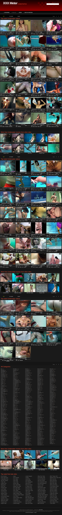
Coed (14, 378)
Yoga (51, 442)
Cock (14, 376)
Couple (14, 386)
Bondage (3, 420)
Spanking (52, 380)
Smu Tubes (15, 490)
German (27, 382)
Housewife (27, 404)
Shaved (3, 64)
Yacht (51, 440)
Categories (6, 12)
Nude (38, 386)
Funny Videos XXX (54, 499)
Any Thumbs (16, 477)
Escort (14, 420)
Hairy (26, 395)
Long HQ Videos (41, 493)
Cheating (3, 443)
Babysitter (3, 389)
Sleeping (52, 374)
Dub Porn (3, 486)
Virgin (51, 427)
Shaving (39, 443)
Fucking (24, 251)
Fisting (14, 440)
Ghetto (26, 383)
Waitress (52, 430)
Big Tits (8, 64)
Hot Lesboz (15, 499)
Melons (39, 371)
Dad (14, 397)
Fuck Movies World (54, 486)
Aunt (2, 387)
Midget (39, 373)
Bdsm (49, 33)
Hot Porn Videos (53, 497)
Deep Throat (11, 360)
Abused (2, 370)
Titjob (51, 409)
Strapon (51, 388)
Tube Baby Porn (4, 479)
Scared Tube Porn (30, 499)
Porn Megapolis (29, 481)
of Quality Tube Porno (22, 3)
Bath (56, 220)
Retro (38, 430)
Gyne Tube (15, 481)
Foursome (27, 373)
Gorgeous (27, 389)
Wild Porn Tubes (4, 499)
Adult (14, 476)
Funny (26, 376)
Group (26, 392)
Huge (38, 95)
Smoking (52, 375)
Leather (27, 433)
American (42, 205)
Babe (3, 33)
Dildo (34, 64)
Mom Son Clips (53, 483)
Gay (26, 380)
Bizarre (2, 410)
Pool (35, 174)
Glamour (27, 386)
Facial (14, 426)
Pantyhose (39, 403)
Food (26, 369)
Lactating (27, 427)
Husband (27, 408)
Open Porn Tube (29, 490)
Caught (2, 439)
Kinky (26, 422)
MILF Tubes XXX (54, 476)
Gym (26, 393)
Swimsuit (52, 396)
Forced (27, 371)
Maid (26, 442)
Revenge (39, 431)
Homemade (6, 126)
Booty (2, 422)
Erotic (14, 418)
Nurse (38, 387)
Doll (14, 410)
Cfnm (2, 442)
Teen (54, 33)
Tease (51, 403)
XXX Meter (10, 3)
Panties (39, 401)
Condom (15, 383)
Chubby (15, 369)
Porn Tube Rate (16, 484)
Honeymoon (28, 403)
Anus (2, 380)
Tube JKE (28, 491)
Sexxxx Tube (40, 484)
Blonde (5, 33)
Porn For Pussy (29, 484)
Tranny (51, 413)
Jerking (34, 329)
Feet (14, 431)
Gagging (27, 378)
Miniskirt (39, 375)
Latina (37, 205)
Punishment (40, 425)
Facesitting (15, 425)
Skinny (51, 371)
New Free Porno (53, 491)
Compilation (16, 382)
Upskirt (51, 423)
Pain (38, 400)
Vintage (51, 426)
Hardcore (55, 174)
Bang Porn (3, 484)
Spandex (52, 379)
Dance (11, 205)
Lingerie (27, 438)
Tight (51, 408)
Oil (38, 391)
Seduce (39, 440)
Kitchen (27, 425)
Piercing (39, 409)
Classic (14, 370)
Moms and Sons (53, 484)
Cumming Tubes (17, 491)
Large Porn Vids (41, 489)
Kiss (26, 423)
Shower (24, 49)
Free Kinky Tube (41, 477)
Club (14, 375)
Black (39, 220)
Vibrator (51, 425)
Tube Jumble (4, 494)
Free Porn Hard (53, 500)
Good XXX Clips (53, 487)
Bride (2, 425)
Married (27, 443)
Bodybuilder (3, 418)
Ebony (14, 416)
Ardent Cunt (3, 483)
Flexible (15, 444)
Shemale (39, 444)
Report (2, 30)
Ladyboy (27, 429)
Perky (38, 406)
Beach (39, 49)
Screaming (39, 438)
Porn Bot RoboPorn (42, 483)
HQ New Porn (29, 496)
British (2, 426)
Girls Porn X (28, 483)
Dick (14, 404)
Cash (2, 437)
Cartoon (2, 435)
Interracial (27, 413)
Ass (1, 384)
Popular (14, 12)
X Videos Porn (29, 486)
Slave (51, 373)
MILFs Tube (40, 500)
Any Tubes (15, 479)
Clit (14, 371)
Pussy (38, 426)
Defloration (15, 403)
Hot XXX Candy (41, 480)
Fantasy (15, 429)
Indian (26, 409)
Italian (26, 414)
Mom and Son (41, 503)
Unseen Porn (4, 497)
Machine (27, 440)
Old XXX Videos (53, 489)
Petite (38, 408)
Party (38, 404)
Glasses (27, 387)
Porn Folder (28, 493)
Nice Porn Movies (42, 490)
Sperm (51, 382)
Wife (51, 437)
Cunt (14, 393)
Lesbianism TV (16, 500)
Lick (26, 437)
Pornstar (12, 33)
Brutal (2, 429)
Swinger (51, 397)
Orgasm (39, 395)
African (2, 373)
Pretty (38, 418)
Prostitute (39, 422)
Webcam (52, 431)
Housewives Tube (42, 499)
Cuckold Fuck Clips (42, 497)
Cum (35, 64)
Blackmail (3, 413)
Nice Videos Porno (54, 501)
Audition (3, 386)
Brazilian (3, 423)
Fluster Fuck (4, 487)
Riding (38, 433)
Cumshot (37, 220)
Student (51, 392)
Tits (5, 49)
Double (14, 413)
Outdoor (39, 399)
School (39, 437)
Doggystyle (50, 251)
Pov (38, 416)
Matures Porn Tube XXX (55, 477)
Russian (38, 174)
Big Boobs (3, 401)
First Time (15, 438)
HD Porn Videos (53, 490)
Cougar (14, 384)
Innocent (27, 410)
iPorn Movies (28, 501)
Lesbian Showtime (17, 501)
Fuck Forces (4, 491)
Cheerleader (4, 444)
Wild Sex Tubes (4, 500)
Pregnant (39, 417)
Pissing (39, 410)
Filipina (14, 435)
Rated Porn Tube (17, 486)
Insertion (27, 412)
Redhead (41, 49)
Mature (36, 95)
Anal (2, 378)
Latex (26, 430)
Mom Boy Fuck (53, 481)
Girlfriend (27, 384)
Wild (51, 438)
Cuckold (15, 389)
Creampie (15, 388)
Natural (39, 383)
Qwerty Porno (4, 493)
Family (14, 427)
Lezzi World (28, 480)
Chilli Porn (28, 494)
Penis (38, 405)
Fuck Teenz (15, 496)
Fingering (3, 95)
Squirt (51, 384)
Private (39, 420)
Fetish (56, 33)
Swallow (52, 395)
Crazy (14, 387)
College (27, 33)
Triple (51, 414)
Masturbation (8, 33)
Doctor (14, 408)
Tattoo (51, 400)
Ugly (51, 417)
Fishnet (41, 174)
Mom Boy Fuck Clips (42, 496)
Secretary (39, 439)
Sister (51, 370)
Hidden (9, 174)
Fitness (14, 442)
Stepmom (52, 386)
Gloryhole (27, 388)
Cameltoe (3, 434)
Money (39, 378)
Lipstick (27, 439)
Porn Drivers (4, 476)
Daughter (15, 400)
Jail (26, 416)
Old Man (39, 392)
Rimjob (39, 434)
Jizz (26, 421)
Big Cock (3, 404)
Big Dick (3, 405)
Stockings (52, 387)
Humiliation (27, 406)
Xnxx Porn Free (53, 496)
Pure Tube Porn (4, 477)
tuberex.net (40, 486)
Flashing (5, 329)
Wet (51, 434)
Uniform (51, 421)
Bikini (24, 33)
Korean (27, 426)
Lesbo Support (29, 476)
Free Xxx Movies (41, 479)
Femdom (15, 433)
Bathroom (3, 393)
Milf (38, 374)
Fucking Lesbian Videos (18, 494)
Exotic (14, 422)
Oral (38, 393)
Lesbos (27, 477)
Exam (14, 421)
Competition (16, 380)
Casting (2, 438)
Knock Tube (16, 483)
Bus (2, 431)
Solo (51, 376)
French (27, 374)
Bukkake (3, 430)
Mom (40, 95)
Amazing (3, 375)
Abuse (35, 512)
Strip (10, 64)
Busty (34, 95)
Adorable (3, 371)
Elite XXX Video (29, 503)
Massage (27, 444)
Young (51, 443)
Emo (14, 417)
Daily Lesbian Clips (17, 493)
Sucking (51, 393)
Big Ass (56, 329)
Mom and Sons (53, 480)
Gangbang (27, 379)
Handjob (43, 33)
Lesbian (6, 95)
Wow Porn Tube (41, 476)
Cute (14, 395)
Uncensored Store (5, 496)
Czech (14, 396)
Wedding (52, 433)
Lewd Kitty (28, 479)
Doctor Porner (29, 500)
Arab (2, 382)
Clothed (15, 374)
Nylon (38, 388)
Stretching (52, 389)
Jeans (26, 418)
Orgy (38, 396)
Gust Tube (15, 480)
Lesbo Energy (16, 503)
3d (1, 369)
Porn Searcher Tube (42, 481)
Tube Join (3, 481)
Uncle (51, 418)
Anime (2, 379)
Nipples (39, 384)
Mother (39, 380)
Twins (51, 416)
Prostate (39, 421)
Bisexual (3, 409)
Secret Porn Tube (42, 487)
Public (21, 49)
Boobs (2, 421)
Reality (39, 427)
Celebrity (3, 440)
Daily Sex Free (53, 494)
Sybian (51, 399)
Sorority (51, 378)
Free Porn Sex (29, 487)
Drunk (14, 414)
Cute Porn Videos (42, 491)
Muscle (39, 382)
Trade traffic (41, 509)
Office (38, 389)
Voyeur (52, 49)
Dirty (14, 406)
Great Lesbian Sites (17, 497)
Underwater (8, 49)
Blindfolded (3, 414)
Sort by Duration (28, 12)
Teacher (51, 401)
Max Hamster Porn (30, 497)
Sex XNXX (52, 503)
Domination (15, 412)
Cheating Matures (42, 501)
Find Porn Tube (29, 489)
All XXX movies (4, 480)
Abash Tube (3, 503)
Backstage (3, 391)
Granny (27, 391)
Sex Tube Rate (16, 487)
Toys (51, 412)
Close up (22, 33)
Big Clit (2, 403)
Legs (26, 434)
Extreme (15, 423)
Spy (51, 383)
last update (11, 16)
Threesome (52, 406)
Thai (51, 405)
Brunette (40, 33)
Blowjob (37, 33)
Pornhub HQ (4, 490)
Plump (38, 412)
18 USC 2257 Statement (29, 512)
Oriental (39, 397)
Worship (52, 439)
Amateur (19, 33)
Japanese (21, 251)
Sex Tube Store (16, 489)
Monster (39, 379)
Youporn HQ (3, 501)
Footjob (27, 370)
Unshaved (52, 422)
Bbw (2, 220)
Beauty (6, 64)
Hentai (26, 399)
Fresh (20, 12)
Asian (34, 126)
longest (19, 16)
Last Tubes (3, 489)
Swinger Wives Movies (43, 494)
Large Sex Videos (54, 493)
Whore (51, 435)
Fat (14, 430)
